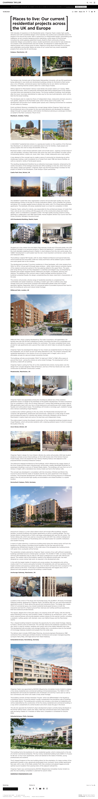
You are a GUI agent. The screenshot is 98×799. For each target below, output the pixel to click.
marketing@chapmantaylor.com (21, 774)
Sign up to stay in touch (10, 788)
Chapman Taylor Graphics (89, 794)
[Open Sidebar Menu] (94, 2)
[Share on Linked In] (84, 11)
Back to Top (91, 785)
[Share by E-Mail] (91, 11)
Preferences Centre (7, 796)
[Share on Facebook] (86, 11)
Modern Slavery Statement (38, 796)
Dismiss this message (81, 6)
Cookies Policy (70, 6)
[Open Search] (87, 3)
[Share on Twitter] (89, 11)
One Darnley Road (90, 796)
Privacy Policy (26, 796)
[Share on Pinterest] (94, 11)
